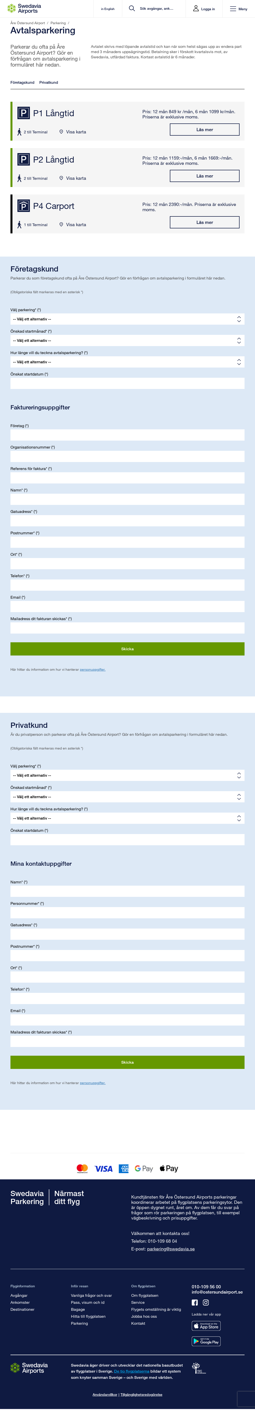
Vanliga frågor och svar (91, 1295)
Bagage (78, 1309)
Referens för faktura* (28, 468)
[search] (152, 8)
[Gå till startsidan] (29, 1368)
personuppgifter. (93, 669)
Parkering (79, 1323)
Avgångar (18, 1295)
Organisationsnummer (30, 447)
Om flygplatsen (144, 1295)
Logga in (208, 9)
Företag (17, 425)
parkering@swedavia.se (171, 1248)
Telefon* (17, 575)
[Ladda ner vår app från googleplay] (206, 1341)
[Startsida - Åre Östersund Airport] (24, 9)
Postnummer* (22, 532)
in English (100, 9)
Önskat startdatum (27, 374)
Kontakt (138, 1323)
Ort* (13, 554)
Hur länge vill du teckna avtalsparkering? (46, 352)
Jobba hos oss (144, 1316)
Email (15, 597)
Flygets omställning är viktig (156, 1309)
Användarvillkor (105, 1394)
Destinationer (22, 1309)
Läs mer (204, 129)
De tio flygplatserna (131, 1371)
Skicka (127, 649)
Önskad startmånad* (28, 331)
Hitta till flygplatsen (88, 1316)
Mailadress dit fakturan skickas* (38, 618)
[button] (238, 9)
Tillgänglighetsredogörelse (141, 1394)
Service (138, 1302)
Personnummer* (24, 903)
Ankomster (20, 1302)
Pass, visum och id (87, 1302)
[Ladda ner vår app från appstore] (206, 1326)
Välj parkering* (23, 309)
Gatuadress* (21, 511)
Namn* (16, 489)
